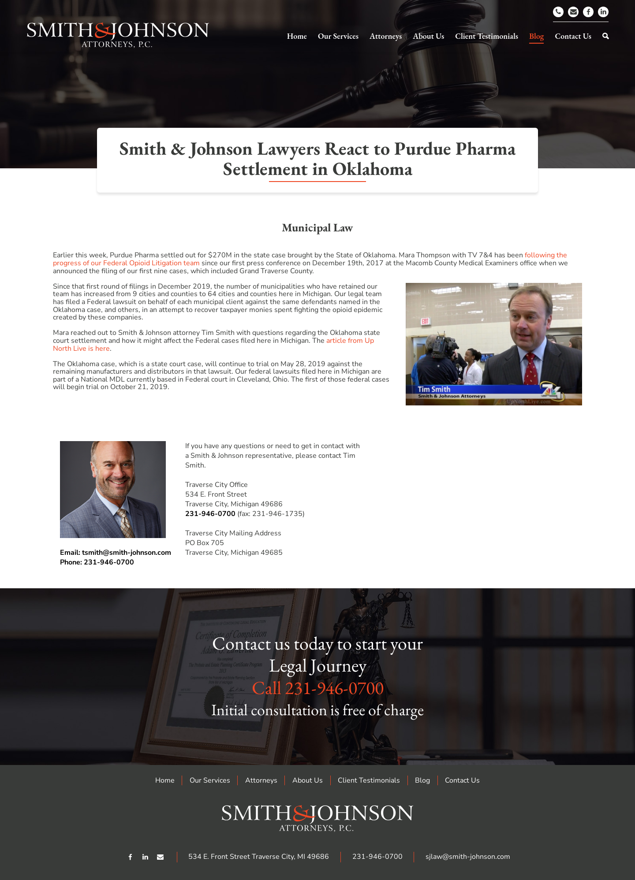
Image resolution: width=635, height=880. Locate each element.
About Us (307, 780)
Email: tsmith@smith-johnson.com (115, 552)
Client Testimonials (369, 780)
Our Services (210, 780)
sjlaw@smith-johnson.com (468, 856)
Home (165, 780)
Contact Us (462, 780)
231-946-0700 (210, 514)
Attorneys (261, 780)
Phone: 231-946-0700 (97, 562)
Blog (422, 780)
